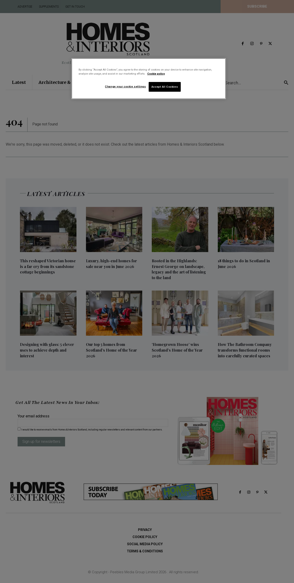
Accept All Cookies (165, 86)
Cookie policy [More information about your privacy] (156, 73)
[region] (148, 78)
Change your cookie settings (125, 86)
